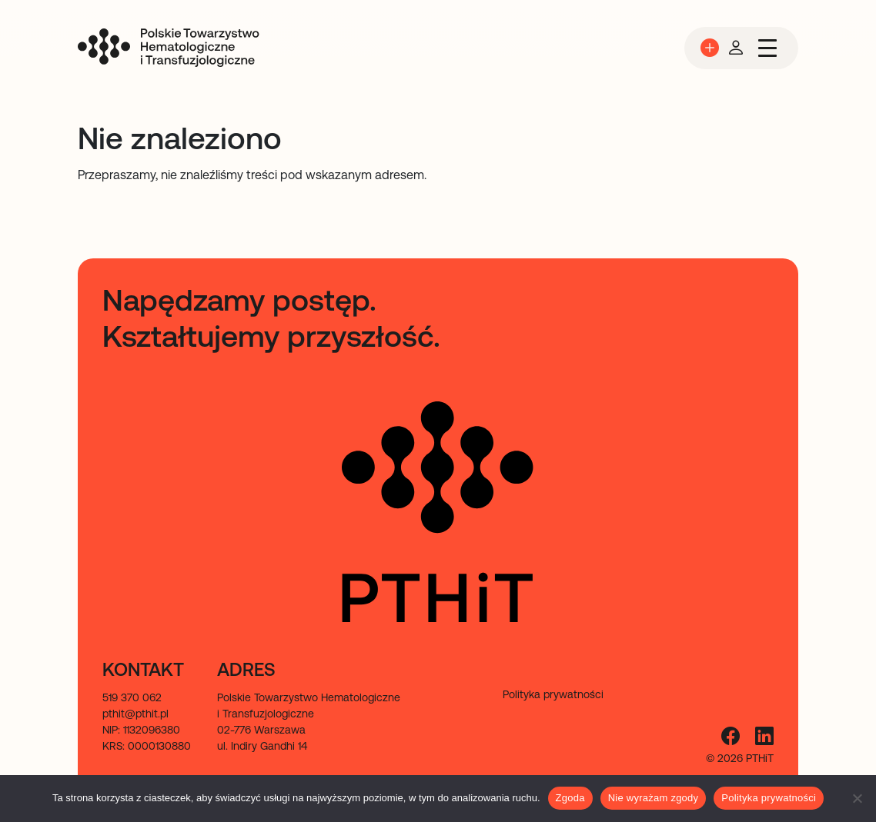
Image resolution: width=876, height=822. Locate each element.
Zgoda (570, 798)
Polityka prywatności (768, 798)
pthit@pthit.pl (135, 713)
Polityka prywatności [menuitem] (553, 694)
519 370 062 (132, 697)
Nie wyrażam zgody (653, 798)
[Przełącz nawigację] (767, 48)
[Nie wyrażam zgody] (856, 798)
